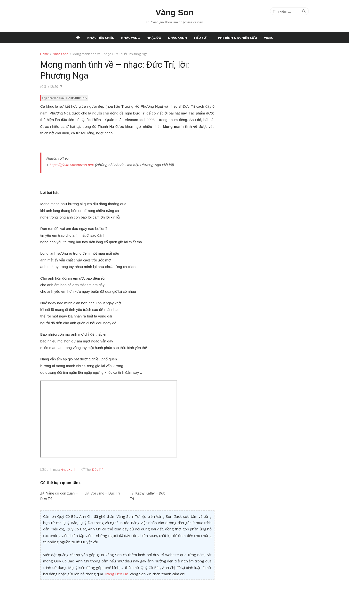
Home (40, 54)
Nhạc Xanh (177, 37)
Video (269, 37)
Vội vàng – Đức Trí (99, 492)
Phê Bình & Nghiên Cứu (237, 37)
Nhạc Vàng (130, 37)
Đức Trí (93, 468)
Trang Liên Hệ (80, 572)
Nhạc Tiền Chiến (100, 37)
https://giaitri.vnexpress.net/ (68, 164)
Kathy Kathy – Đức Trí (148, 492)
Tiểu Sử (200, 37)
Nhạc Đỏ (154, 37)
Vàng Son (174, 12)
